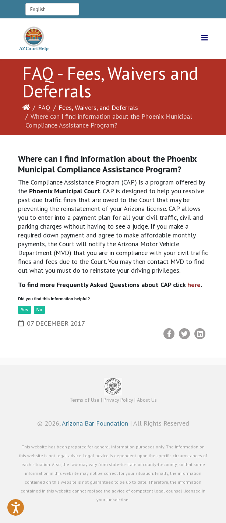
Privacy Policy (118, 400)
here (193, 284)
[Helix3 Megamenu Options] (204, 38)
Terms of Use (84, 400)
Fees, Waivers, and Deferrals (98, 107)
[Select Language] (52, 9)
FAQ (44, 107)
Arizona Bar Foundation (95, 423)
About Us (147, 400)
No (39, 309)
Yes (24, 309)
